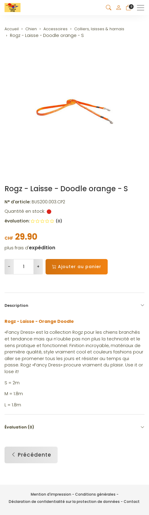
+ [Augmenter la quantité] (38, 267)
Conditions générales (95, 494)
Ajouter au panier (76, 267)
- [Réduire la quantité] (9, 267)
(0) (46, 221)
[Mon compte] (118, 7)
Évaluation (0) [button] (74, 427)
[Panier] (128, 8)
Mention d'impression (51, 494)
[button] (108, 8)
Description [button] (74, 305)
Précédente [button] (31, 455)
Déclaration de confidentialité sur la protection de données (64, 501)
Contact (132, 501)
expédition (42, 247)
